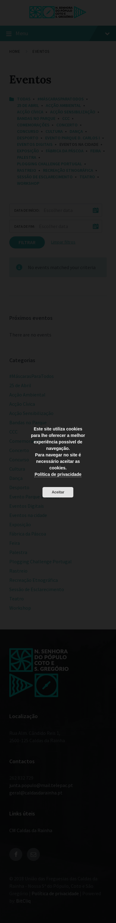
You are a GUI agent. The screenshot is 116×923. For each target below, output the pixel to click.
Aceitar (58, 492)
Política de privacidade (58, 474)
